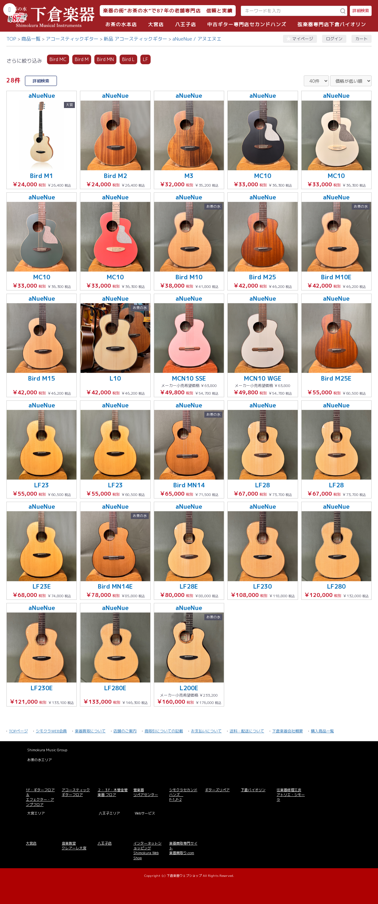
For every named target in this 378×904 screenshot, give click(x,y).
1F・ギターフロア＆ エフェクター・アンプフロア (40, 797)
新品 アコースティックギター (135, 38)
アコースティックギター (72, 38)
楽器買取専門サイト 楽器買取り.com (183, 848)
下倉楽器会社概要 (287, 731)
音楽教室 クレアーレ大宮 (74, 846)
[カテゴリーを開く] (9, 9)
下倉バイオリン (253, 789)
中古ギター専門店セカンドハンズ (247, 24)
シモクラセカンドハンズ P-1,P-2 (183, 794)
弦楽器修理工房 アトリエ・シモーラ (291, 794)
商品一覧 (31, 38)
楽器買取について (90, 731)
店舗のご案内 (125, 731)
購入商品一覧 (322, 731)
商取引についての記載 (164, 731)
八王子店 (185, 24)
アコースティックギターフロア (76, 792)
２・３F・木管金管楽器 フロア (113, 792)
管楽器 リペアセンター (145, 792)
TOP (11, 38)
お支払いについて (206, 731)
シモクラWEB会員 (51, 731)
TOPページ (18, 731)
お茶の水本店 (121, 24)
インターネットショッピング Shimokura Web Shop (147, 851)
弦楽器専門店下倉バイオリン (331, 24)
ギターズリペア (217, 789)
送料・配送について (247, 731)
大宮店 (156, 24)
